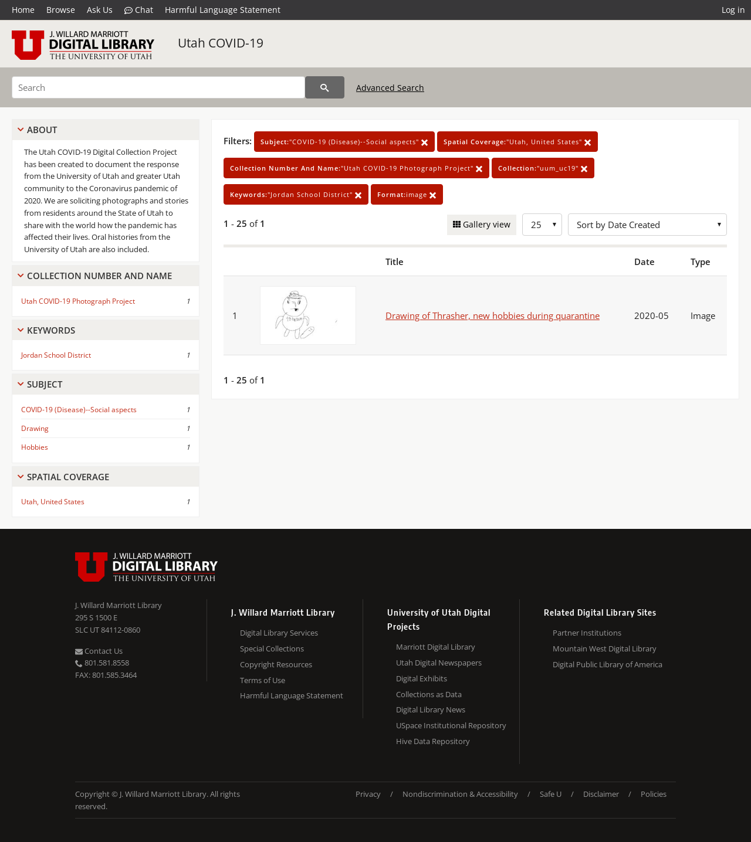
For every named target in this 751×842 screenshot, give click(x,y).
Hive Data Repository (433, 741)
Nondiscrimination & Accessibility (460, 794)
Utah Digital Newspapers (439, 662)
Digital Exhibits (421, 678)
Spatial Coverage (68, 477)
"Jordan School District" (296, 194)
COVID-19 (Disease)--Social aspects (79, 410)
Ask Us (100, 9)
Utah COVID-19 (220, 43)
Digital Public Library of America (607, 664)
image (407, 194)
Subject (44, 384)
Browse (60, 9)
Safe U (550, 794)
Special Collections (272, 648)
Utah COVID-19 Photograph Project (78, 301)
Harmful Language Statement (222, 9)
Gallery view (485, 224)
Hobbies (34, 447)
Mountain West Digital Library (605, 648)
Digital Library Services (279, 632)
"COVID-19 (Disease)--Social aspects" (344, 141)
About (42, 129)
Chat (138, 10)
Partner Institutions (587, 632)
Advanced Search (390, 87)
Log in (733, 9)
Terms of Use (262, 680)
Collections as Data (429, 694)
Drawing (35, 428)
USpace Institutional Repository (451, 725)
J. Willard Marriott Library (118, 605)
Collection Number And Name (99, 275)
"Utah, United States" (517, 141)
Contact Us (99, 651)
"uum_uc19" (543, 168)
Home (23, 9)
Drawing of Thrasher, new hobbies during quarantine (492, 315)
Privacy (368, 794)
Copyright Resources (276, 664)
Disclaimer (601, 794)
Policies (654, 794)
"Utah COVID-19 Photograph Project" (356, 168)
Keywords (51, 330)
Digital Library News (430, 709)
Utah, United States (52, 502)
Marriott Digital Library (435, 646)
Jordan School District (56, 355)
